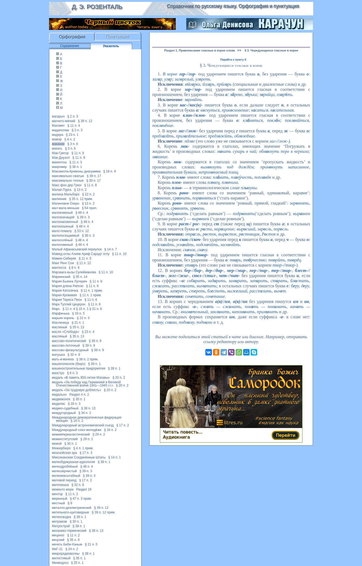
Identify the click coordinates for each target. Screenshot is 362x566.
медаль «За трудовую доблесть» (76, 390)
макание (58, 144)
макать (57, 148)
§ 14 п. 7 (110, 249)
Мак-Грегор (60, 153)
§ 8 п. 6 (74, 268)
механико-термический (69, 531)
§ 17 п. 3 (86, 453)
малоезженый (62, 213)
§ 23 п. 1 (72, 135)
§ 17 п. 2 (122, 425)
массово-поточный (66, 345)
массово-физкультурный (70, 350)
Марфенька (61, 313)
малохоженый (62, 245)
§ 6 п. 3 (72, 373)
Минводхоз (60, 563)
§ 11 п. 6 (96, 281)
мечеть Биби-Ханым (67, 544)
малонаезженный (65, 222)
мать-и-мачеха (63, 359)
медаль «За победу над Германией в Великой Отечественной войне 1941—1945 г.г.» (86, 383)
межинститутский (65, 439)
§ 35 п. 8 (73, 540)
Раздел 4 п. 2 (79, 394)
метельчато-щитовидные (70, 512)
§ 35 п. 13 (77, 327)
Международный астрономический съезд (83, 425)
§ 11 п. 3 (76, 162)
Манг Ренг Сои (63, 263)
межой (57, 444)
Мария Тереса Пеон (67, 300)
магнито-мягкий (63, 121)
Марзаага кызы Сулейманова (74, 272)
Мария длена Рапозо (68, 286)
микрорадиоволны (66, 553)
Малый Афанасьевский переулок (77, 249)
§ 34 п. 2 (84, 413)
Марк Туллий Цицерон (68, 304)
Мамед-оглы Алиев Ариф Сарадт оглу (80, 254)
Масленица (60, 323)
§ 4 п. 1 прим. (83, 448)
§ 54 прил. (89, 208)
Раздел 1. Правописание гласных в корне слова (199, 50)
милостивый (61, 558)
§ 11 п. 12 (84, 263)
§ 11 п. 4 (73, 125)
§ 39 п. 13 (88, 408)
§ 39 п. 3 (83, 217)
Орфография (72, 36)
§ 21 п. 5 (91, 544)
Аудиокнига (176, 437)
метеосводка (61, 517)
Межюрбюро (61, 448)
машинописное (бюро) (68, 364)
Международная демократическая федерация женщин (87, 419)
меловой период (64, 480)
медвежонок (61, 399)
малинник (59, 199)
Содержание (69, 46)
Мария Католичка (65, 290)
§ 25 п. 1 (77, 563)
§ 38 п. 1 (76, 167)
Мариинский (61, 277)
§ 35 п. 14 (80, 277)
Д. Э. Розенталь (97, 6)
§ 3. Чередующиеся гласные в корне (271, 50)
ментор (57, 494)
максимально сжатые (68, 176)
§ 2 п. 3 (72, 116)
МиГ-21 (57, 549)
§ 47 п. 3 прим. (81, 499)
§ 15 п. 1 (82, 309)
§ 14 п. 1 (114, 457)
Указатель (111, 46)
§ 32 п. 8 (74, 355)
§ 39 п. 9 (95, 341)
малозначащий (63, 217)
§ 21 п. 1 (78, 323)
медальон (59, 394)
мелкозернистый (64, 471)
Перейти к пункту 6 (233, 59)
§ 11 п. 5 (85, 258)
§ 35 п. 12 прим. (81, 199)
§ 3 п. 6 (72, 144)
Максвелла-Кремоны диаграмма (76, 171)
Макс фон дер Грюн (67, 185)
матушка (58, 355)
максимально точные (68, 180)
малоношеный (63, 226)
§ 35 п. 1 (79, 558)
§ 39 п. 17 (94, 176)
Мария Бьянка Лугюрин (69, 281)
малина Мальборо (66, 194)
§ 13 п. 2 (80, 190)
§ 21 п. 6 (95, 309)
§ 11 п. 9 (77, 153)
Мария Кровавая (64, 295)
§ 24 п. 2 (71, 549)
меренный (59, 499)
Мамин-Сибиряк (64, 258)
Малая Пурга (61, 190)
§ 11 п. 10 (119, 254)
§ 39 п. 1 (94, 364)
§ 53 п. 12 (81, 231)
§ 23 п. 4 (88, 332)
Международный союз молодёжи (77, 430)
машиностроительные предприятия (78, 368)
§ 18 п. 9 (109, 171)
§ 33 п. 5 (78, 313)
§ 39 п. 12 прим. (103, 512)
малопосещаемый (65, 235)
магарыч (58, 116)
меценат (58, 535)
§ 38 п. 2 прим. (87, 359)
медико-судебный (65, 408)
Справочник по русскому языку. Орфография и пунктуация (233, 6)
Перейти (285, 435)
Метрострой (61, 526)
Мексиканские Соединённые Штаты (79, 457)
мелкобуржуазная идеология (73, 462)
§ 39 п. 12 (85, 121)
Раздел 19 (83, 489)
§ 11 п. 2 (71, 494)
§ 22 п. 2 (88, 194)
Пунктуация (117, 36)
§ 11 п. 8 (90, 185)
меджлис (58, 404)
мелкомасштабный (66, 476)
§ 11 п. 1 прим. (92, 290)
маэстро (58, 373)
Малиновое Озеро (65, 203)
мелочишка (60, 485)
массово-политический (69, 341)
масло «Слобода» (65, 332)
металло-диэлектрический (71, 508)
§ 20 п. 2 (119, 377)
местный (58, 503)
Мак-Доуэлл (61, 158)
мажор (57, 139)
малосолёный (62, 240)
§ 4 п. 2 (69, 139)
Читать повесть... (182, 431)
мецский (58, 540)
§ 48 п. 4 (81, 213)
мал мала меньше (65, 208)
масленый (59, 327)
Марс (56, 309)
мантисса (59, 268)
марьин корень (63, 318)
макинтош (59, 162)
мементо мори (63, 489)
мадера (57, 135)
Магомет (58, 125)
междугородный (64, 413)
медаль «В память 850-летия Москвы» (81, 377)
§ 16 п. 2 (77, 421)
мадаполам (60, 130)
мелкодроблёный (65, 466)
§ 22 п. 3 (83, 318)
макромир (59, 167)
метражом (59, 521)
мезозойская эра (64, 453)
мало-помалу (62, 231)
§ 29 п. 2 (98, 434)
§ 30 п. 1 (79, 399)
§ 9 (70, 503)
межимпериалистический (71, 434)
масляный (59, 336)
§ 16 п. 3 (74, 404)
